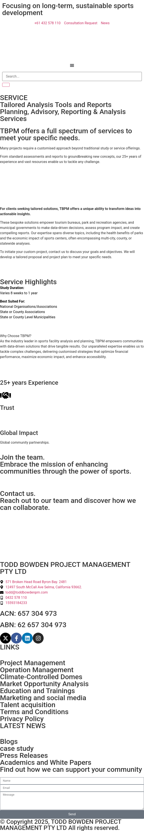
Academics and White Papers (45, 762)
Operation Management (37, 670)
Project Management (32, 663)
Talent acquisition (27, 705)
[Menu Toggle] (72, 65)
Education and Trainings (37, 691)
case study (17, 748)
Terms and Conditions (34, 712)
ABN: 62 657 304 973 (33, 625)
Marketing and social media (43, 698)
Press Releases (24, 755)
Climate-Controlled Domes (41, 677)
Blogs (9, 741)
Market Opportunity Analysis (44, 684)
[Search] (72, 76)
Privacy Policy (22, 719)
